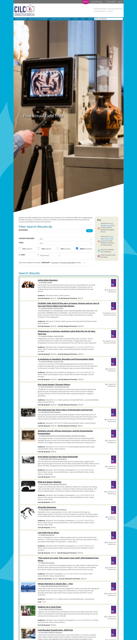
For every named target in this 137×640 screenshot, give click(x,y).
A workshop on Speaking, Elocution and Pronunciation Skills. (66, 359)
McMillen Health (46, 282)
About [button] (90, 19)
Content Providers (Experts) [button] (60, 19)
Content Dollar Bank (68, 262)
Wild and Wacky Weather (49, 482)
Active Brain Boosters (48, 280)
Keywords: (23, 230)
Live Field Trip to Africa (48, 533)
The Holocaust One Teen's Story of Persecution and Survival (65, 410)
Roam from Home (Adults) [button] (38, 19)
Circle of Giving (96, 2)
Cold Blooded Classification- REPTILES (55, 630)
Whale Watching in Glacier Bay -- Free (55, 584)
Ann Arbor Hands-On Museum (51, 609)
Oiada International (47, 535)
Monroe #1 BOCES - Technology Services (55, 387)
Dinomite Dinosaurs (47, 507)
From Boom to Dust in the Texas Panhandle (58, 457)
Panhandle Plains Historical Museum (54, 459)
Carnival (54, 262)
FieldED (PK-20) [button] (20, 19)
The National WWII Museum (51, 412)
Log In (120, 2)
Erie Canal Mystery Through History (54, 384)
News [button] (83, 19)
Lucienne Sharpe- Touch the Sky (52, 308)
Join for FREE (111, 2)
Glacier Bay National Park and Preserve (54, 586)
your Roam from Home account (107, 239)
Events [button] (75, 19)
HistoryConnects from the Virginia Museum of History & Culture (63, 436)
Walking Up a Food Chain (49, 607)
